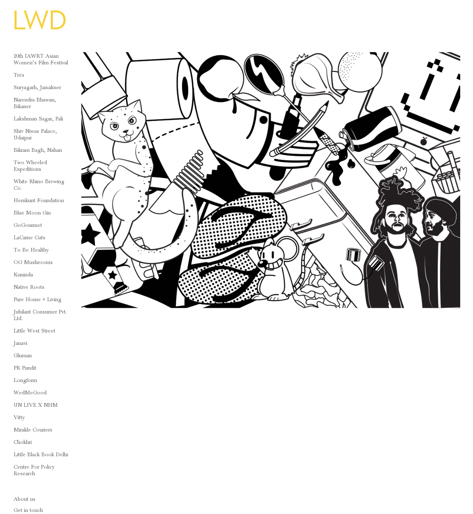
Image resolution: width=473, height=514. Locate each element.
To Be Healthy (31, 250)
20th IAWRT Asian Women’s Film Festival (41, 59)
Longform (25, 380)
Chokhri (23, 442)
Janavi (20, 343)
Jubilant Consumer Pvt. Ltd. (40, 315)
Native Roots (29, 287)
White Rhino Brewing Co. (39, 184)
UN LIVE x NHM (36, 405)
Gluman (23, 355)
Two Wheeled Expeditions (30, 165)
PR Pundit (25, 368)
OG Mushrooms (33, 262)
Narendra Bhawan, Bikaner (35, 103)
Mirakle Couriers (33, 430)
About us (24, 499)
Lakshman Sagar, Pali (38, 119)
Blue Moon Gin (32, 213)
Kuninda (23, 274)
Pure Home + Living (37, 299)
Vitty (19, 417)
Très (19, 75)
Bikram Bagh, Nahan (38, 150)
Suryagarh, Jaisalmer (37, 87)
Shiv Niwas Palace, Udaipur (35, 134)
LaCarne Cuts (29, 237)
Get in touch (28, 510)
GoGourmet (28, 225)
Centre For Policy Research (34, 470)
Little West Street (34, 331)
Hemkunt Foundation (39, 200)
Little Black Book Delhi (41, 454)
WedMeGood (30, 392)
